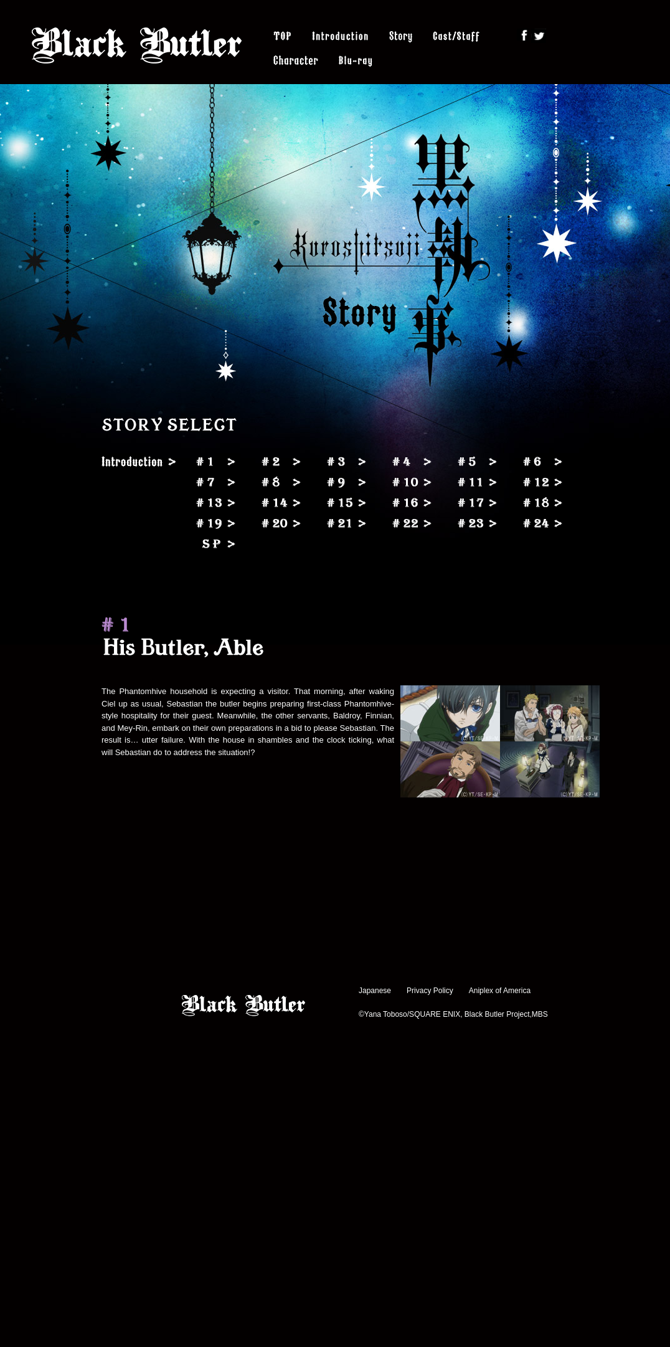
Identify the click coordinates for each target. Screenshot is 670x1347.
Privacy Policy (430, 990)
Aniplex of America (500, 990)
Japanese (375, 990)
